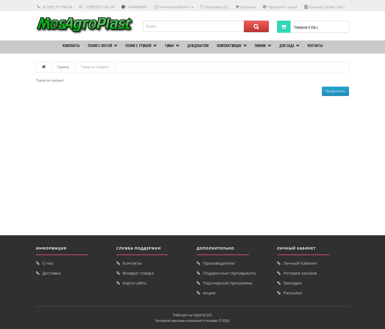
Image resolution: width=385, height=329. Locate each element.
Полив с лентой (100, 45)
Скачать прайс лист (327, 7)
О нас (48, 263)
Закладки (292, 283)
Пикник (260, 45)
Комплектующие (229, 45)
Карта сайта (134, 283)
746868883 (137, 7)
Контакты (315, 45)
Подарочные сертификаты (229, 273)
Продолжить (335, 91)
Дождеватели (198, 45)
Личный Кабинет (300, 263)
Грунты (63, 67)
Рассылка (292, 292)
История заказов (300, 273)
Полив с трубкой (138, 45)
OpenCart (202, 314)
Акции (209, 292)
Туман (169, 45)
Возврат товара (138, 273)
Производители (219, 263)
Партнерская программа (227, 283)
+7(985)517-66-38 (99, 7)
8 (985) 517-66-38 (57, 7)
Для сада (286, 45)
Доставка (51, 273)
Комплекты (71, 45)
